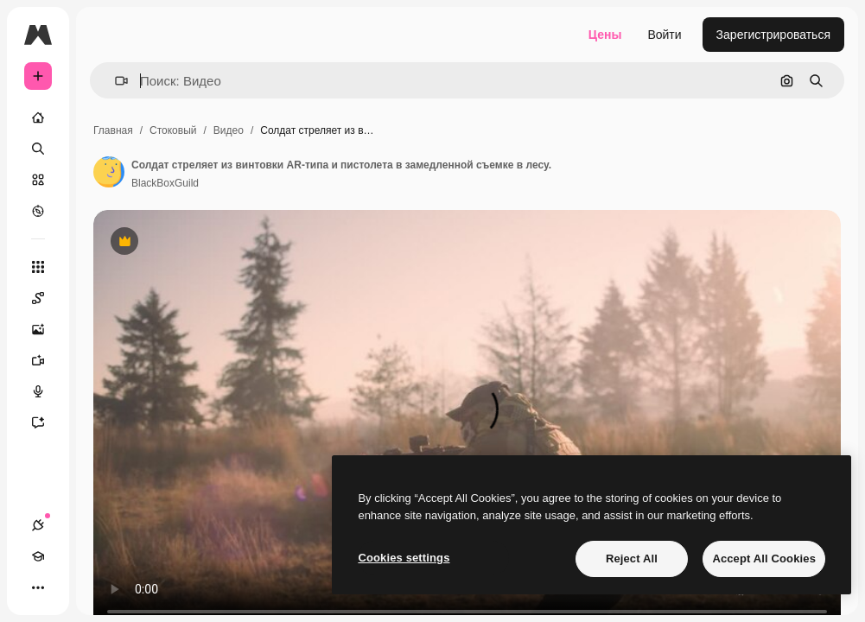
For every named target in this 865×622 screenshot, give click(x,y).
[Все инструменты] (38, 267)
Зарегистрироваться (773, 34)
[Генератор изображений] (46, 329)
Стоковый (172, 130)
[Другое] (38, 587)
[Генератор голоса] (46, 391)
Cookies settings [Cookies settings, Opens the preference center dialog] (403, 557)
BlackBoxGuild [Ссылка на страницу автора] (165, 183)
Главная (113, 130)
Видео (228, 130)
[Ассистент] (46, 422)
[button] (114, 80)
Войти (664, 34)
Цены (605, 34)
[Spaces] (46, 298)
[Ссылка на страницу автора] (108, 171)
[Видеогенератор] (46, 360)
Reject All (632, 558)
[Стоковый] (38, 180)
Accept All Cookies (764, 558)
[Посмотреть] (38, 211)
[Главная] (38, 117)
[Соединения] (38, 525)
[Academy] (38, 556)
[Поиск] (38, 148)
